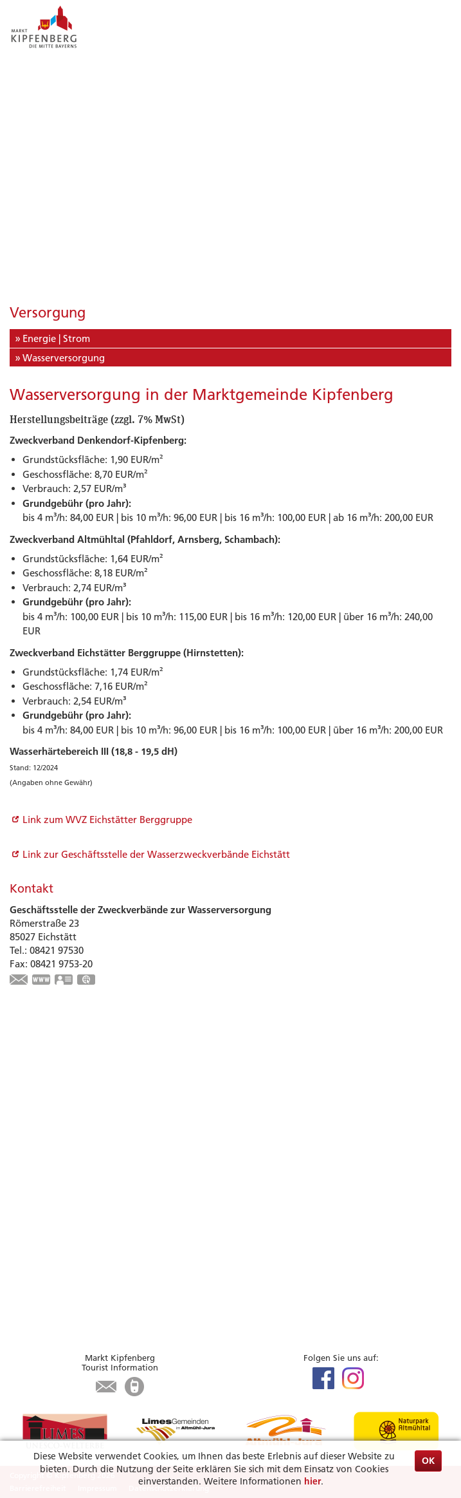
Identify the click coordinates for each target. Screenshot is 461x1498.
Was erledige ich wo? (57, 1290)
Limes (22, 1074)
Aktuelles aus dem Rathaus (69, 1276)
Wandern (30, 1118)
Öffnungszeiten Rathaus (64, 1305)
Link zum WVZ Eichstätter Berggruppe (107, 819)
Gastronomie (38, 1190)
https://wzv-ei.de (41, 980)
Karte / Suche (39, 1233)
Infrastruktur (38, 1204)
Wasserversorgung (64, 358)
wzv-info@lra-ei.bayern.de (19, 980)
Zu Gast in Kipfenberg (76, 1158)
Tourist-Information (53, 1219)
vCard (64, 980)
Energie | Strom (56, 338)
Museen (27, 1132)
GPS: (86, 980)
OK (428, 1460)
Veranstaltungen (46, 1089)
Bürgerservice (54, 1260)
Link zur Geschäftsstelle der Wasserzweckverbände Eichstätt (156, 854)
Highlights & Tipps (65, 1058)
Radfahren (33, 1103)
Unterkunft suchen (51, 1175)
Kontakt (28, 1319)
